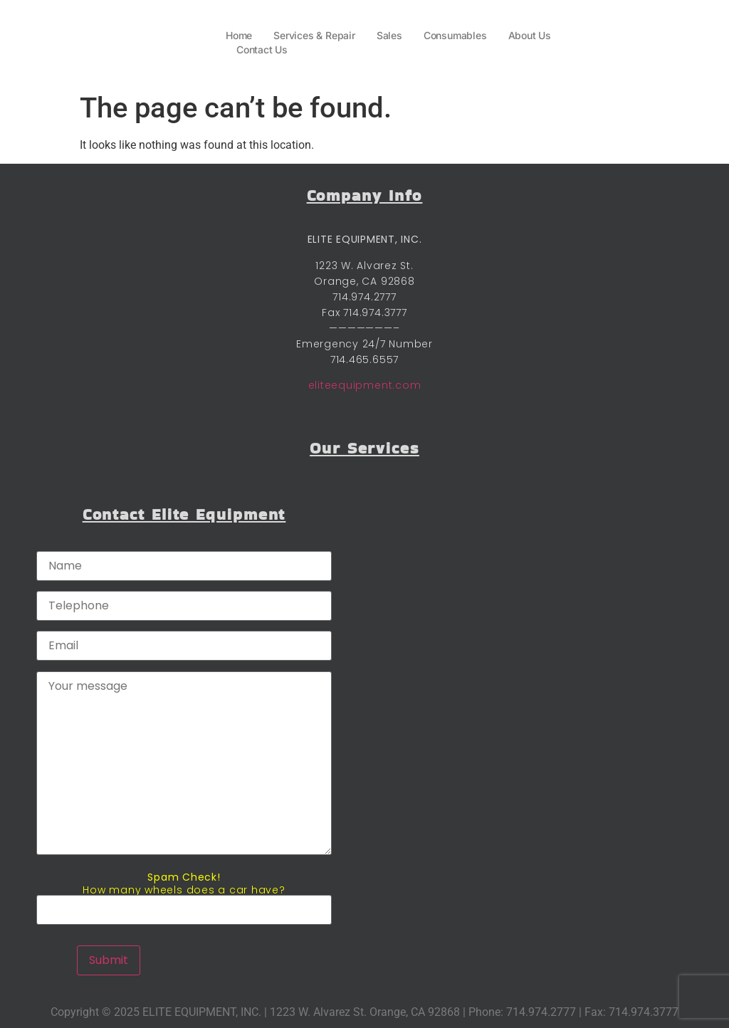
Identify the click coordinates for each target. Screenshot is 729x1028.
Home (239, 35)
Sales (389, 35)
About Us (529, 35)
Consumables (455, 35)
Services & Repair (314, 35)
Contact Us (262, 49)
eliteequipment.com (364, 385)
